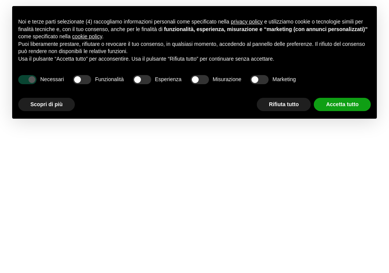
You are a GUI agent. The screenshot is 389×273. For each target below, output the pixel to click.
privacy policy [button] (247, 22)
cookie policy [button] (87, 36)
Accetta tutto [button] (342, 104)
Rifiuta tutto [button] (284, 104)
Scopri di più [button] (46, 104)
